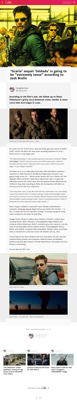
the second (27, 209)
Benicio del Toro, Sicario (16, 287)
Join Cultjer (67, 2)
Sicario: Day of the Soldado (38, 329)
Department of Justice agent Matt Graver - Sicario (24, 141)
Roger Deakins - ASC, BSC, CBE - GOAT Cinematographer (26, 317)
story (58, 179)
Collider (16, 161)
